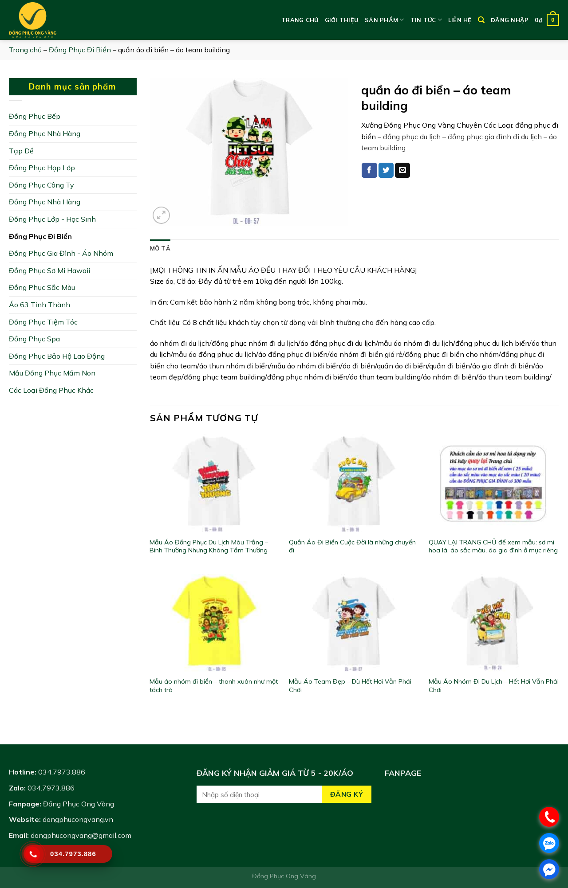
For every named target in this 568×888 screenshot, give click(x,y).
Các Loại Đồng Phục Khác (51, 390)
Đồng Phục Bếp (34, 116)
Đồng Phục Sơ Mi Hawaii (49, 270)
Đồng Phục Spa (34, 338)
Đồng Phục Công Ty (41, 184)
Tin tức (426, 20)
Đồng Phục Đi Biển (80, 49)
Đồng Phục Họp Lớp (42, 167)
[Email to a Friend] (402, 170)
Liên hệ (460, 19)
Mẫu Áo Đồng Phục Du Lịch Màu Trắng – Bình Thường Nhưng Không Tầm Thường (209, 546)
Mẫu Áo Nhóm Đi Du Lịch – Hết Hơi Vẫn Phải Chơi (494, 685)
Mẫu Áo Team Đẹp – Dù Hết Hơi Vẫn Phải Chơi (350, 685)
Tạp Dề (21, 150)
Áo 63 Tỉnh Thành (39, 304)
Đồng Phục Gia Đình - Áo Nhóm (61, 253)
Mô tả (160, 248)
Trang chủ (299, 19)
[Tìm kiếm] (481, 20)
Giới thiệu (342, 19)
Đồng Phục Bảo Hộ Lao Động (57, 356)
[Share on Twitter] (386, 170)
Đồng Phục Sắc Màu (42, 287)
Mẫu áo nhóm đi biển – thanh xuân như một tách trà (214, 685)
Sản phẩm (384, 20)
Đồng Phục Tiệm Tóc (43, 321)
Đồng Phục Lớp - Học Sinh (52, 219)
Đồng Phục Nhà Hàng (44, 133)
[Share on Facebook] (369, 170)
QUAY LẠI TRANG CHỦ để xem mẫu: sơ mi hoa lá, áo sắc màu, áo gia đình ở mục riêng (493, 546)
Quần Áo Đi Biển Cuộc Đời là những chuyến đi (352, 546)
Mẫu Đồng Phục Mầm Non (52, 372)
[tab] (160, 248)
